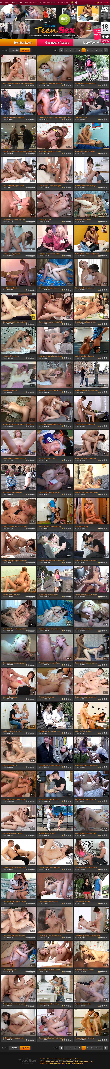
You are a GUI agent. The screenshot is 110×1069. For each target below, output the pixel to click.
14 (101, 50)
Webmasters (78, 1062)
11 (88, 50)
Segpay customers (47, 1062)
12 (92, 50)
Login (97, 2)
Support (69, 1062)
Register (106, 2)
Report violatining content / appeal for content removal (62, 1063)
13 (96, 50)
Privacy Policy (60, 1062)
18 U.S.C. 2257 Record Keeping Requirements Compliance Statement (60, 1059)
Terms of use (89, 1062)
